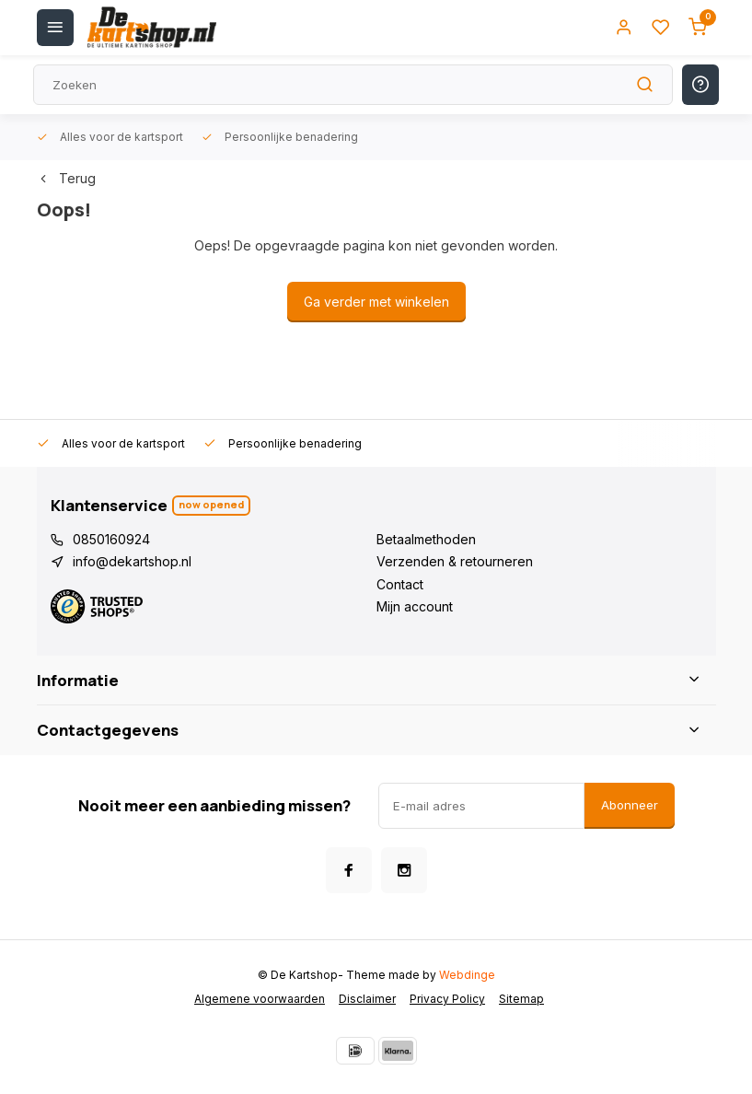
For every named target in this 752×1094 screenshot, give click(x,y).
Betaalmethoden (426, 539)
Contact (399, 584)
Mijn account (414, 606)
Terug (66, 178)
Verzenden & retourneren (454, 561)
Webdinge (467, 975)
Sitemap (521, 999)
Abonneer (629, 804)
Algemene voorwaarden (259, 999)
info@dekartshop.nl (132, 561)
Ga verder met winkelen (376, 301)
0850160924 (111, 539)
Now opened (211, 504)
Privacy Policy (447, 999)
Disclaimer (367, 999)
